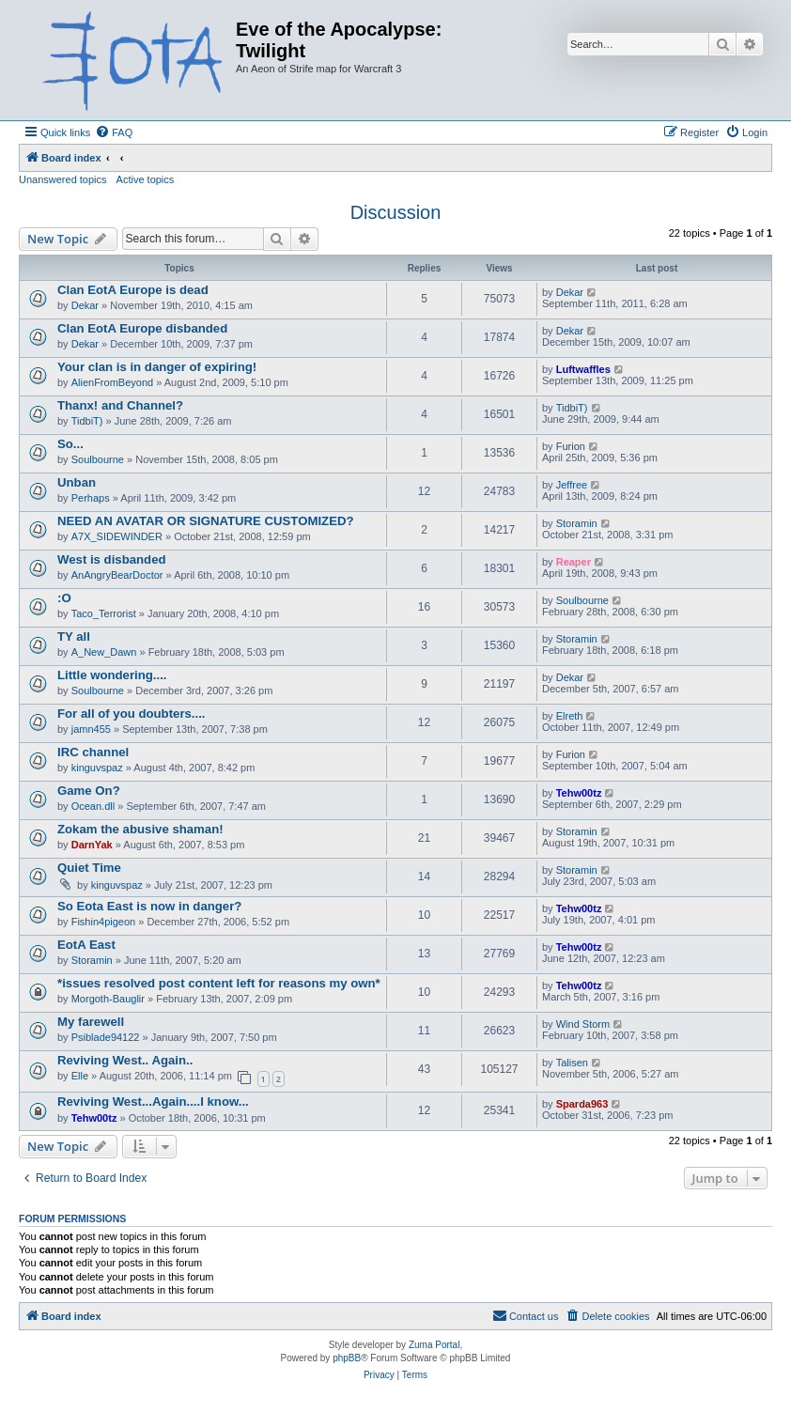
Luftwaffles (583, 369)
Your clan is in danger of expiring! (156, 367)
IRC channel (93, 752)
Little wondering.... (112, 675)
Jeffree (571, 484)
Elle (79, 1075)
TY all (73, 636)
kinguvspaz (97, 767)
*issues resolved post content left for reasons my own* (218, 983)
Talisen (572, 1062)
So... (70, 444)
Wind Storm (583, 1024)
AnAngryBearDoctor (117, 575)
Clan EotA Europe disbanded (142, 328)
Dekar (85, 305)
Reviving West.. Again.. (125, 1060)
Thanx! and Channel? (120, 405)
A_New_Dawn (104, 652)
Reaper (573, 561)
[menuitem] (113, 132)
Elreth (569, 716)
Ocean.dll (93, 806)
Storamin (576, 523)
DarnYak (92, 844)
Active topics (145, 179)
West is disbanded (111, 559)
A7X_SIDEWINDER (117, 536)
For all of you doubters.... (131, 713)
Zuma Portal (434, 1345)
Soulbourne (97, 459)
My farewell (90, 1022)
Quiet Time (89, 868)
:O (64, 598)
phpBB (347, 1358)
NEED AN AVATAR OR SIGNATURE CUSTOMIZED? (205, 521)
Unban (76, 482)
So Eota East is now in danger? (149, 906)
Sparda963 (582, 1103)
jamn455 (91, 729)
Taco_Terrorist (103, 613)
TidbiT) (87, 421)
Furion (570, 446)
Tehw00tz (579, 793)
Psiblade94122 (105, 1037)
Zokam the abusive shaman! (140, 829)
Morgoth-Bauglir (108, 998)
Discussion (396, 212)
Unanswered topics (63, 179)
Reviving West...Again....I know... (153, 1101)
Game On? (88, 791)
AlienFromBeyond (112, 382)
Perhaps (90, 498)
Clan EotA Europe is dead (133, 290)
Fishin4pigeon (103, 921)
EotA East (86, 945)
